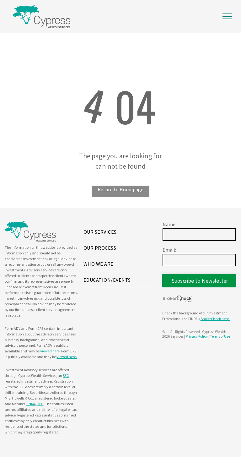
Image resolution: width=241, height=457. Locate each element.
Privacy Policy (197, 336)
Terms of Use (220, 336)
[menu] (227, 16)
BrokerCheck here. (215, 318)
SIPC (39, 403)
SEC (66, 375)
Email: (169, 250)
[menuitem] (120, 232)
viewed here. (50, 351)
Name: (169, 224)
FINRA (30, 403)
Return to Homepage (120, 189)
